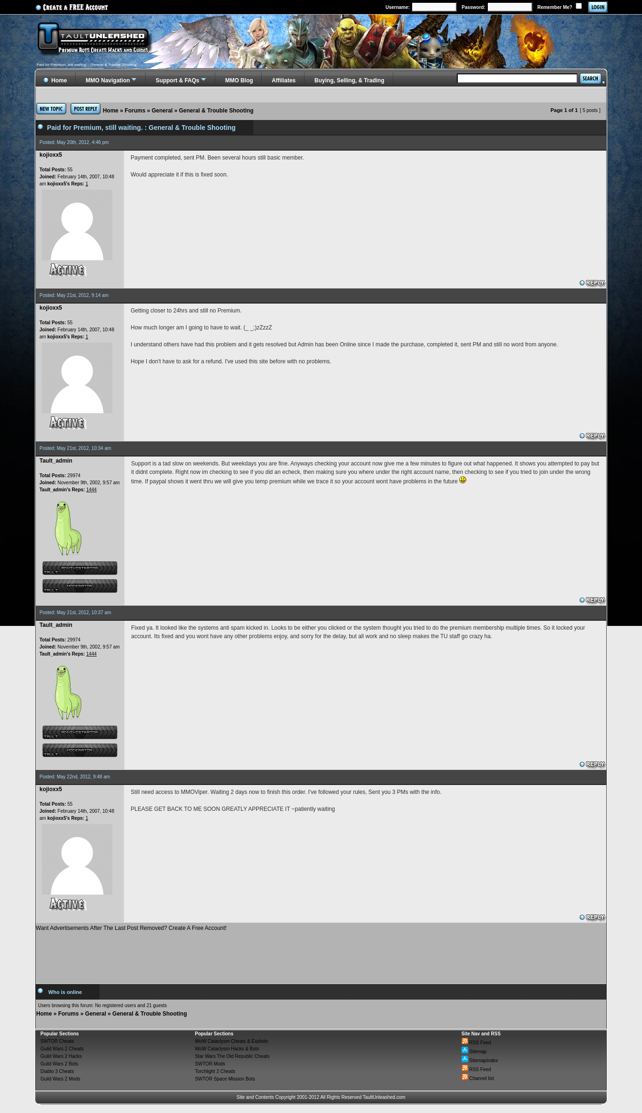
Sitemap (474, 1051)
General (162, 110)
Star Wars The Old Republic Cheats (232, 1056)
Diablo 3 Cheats (57, 1071)
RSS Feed (476, 1042)
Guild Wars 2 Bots (59, 1063)
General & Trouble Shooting (216, 110)
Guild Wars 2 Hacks (61, 1056)
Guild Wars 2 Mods (60, 1078)
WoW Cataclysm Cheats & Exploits (231, 1041)
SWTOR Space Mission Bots (225, 1078)
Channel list (478, 1078)
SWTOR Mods (210, 1063)
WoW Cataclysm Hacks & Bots (227, 1048)
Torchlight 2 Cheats (215, 1071)
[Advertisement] (321, 954)
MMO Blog (239, 80)
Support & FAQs (177, 80)
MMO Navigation (108, 80)
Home (110, 110)
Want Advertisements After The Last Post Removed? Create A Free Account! (131, 928)
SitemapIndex (480, 1060)
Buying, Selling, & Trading (349, 80)
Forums (135, 110)
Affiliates (284, 80)
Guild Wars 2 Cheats (62, 1048)
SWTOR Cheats (57, 1041)
